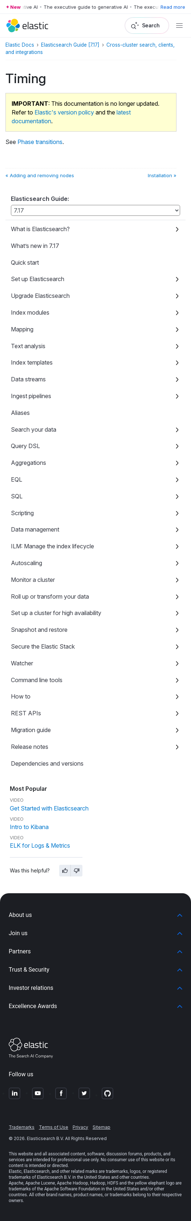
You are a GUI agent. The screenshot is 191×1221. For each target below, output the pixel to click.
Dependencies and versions (47, 763)
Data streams (28, 379)
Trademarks (21, 1127)
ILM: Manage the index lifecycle (52, 546)
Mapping (22, 329)
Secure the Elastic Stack (43, 646)
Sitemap (101, 1127)
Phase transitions (39, 141)
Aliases (20, 412)
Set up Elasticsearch (37, 279)
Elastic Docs (19, 45)
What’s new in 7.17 (35, 245)
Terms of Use (53, 1127)
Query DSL (25, 446)
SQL (17, 496)
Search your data (33, 429)
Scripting (22, 513)
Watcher (22, 663)
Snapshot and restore (39, 629)
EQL (16, 479)
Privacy (80, 1127)
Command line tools (36, 680)
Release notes (29, 746)
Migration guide (31, 730)
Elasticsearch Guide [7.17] (70, 45)
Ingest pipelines (31, 396)
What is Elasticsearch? (40, 229)
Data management (35, 529)
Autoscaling (26, 563)
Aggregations (28, 462)
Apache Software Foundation (72, 1188)
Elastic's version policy (64, 112)
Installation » (162, 175)
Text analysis (28, 346)
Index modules (30, 312)
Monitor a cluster (33, 579)
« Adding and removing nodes (39, 175)
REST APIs (26, 713)
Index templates (32, 362)
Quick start (25, 262)
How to (21, 696)
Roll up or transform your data (50, 596)
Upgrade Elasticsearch (40, 295)
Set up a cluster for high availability (56, 613)
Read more (172, 7)
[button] (95, 915)
